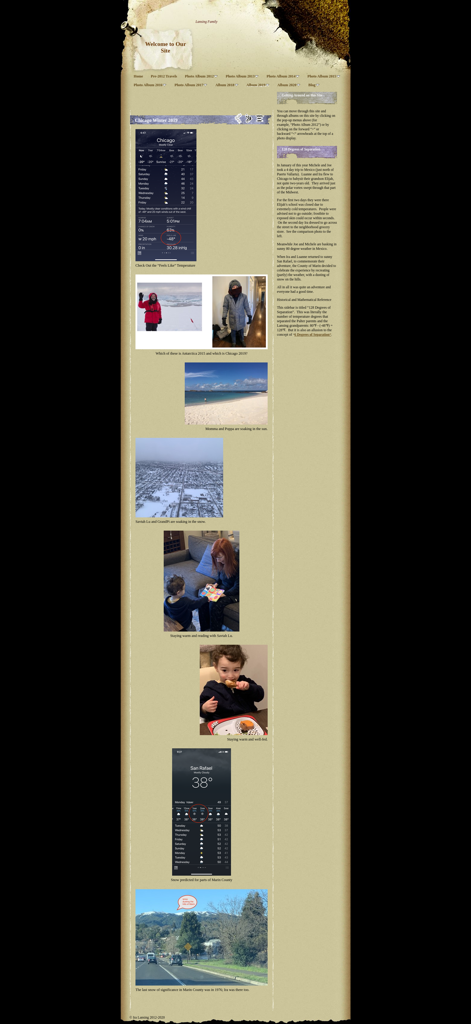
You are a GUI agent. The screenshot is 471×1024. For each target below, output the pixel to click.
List (260, 118)
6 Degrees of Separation (312, 334)
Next (249, 118)
